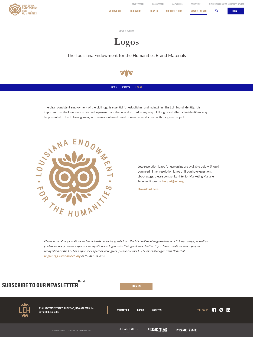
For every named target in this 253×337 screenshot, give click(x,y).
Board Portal (158, 4)
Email (82, 281)
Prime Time (195, 4)
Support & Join (174, 11)
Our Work (135, 11)
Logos (138, 87)
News (114, 87)
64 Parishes (177, 4)
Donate (236, 11)
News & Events (198, 11)
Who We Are (115, 11)
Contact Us (123, 310)
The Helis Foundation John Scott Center (226, 4)
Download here (148, 189)
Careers (156, 310)
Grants (154, 11)
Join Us (136, 286)
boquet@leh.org (173, 181)
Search (219, 11)
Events (126, 87)
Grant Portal (138, 4)
